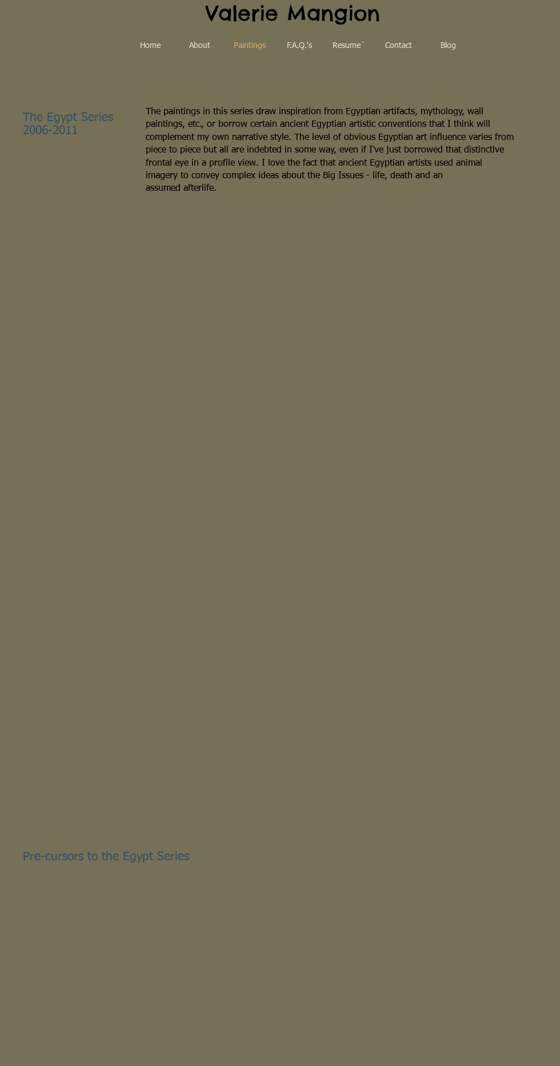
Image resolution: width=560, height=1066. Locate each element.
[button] (73, 258)
